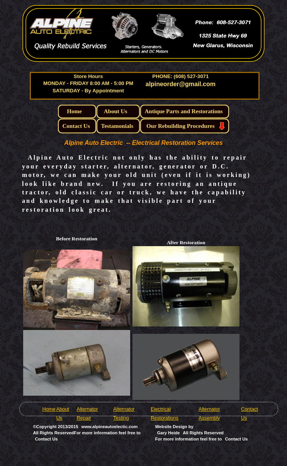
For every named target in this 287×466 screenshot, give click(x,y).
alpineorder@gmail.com (181, 84)
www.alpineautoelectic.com (110, 426)
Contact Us (236, 439)
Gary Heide (168, 432)
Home (48, 409)
